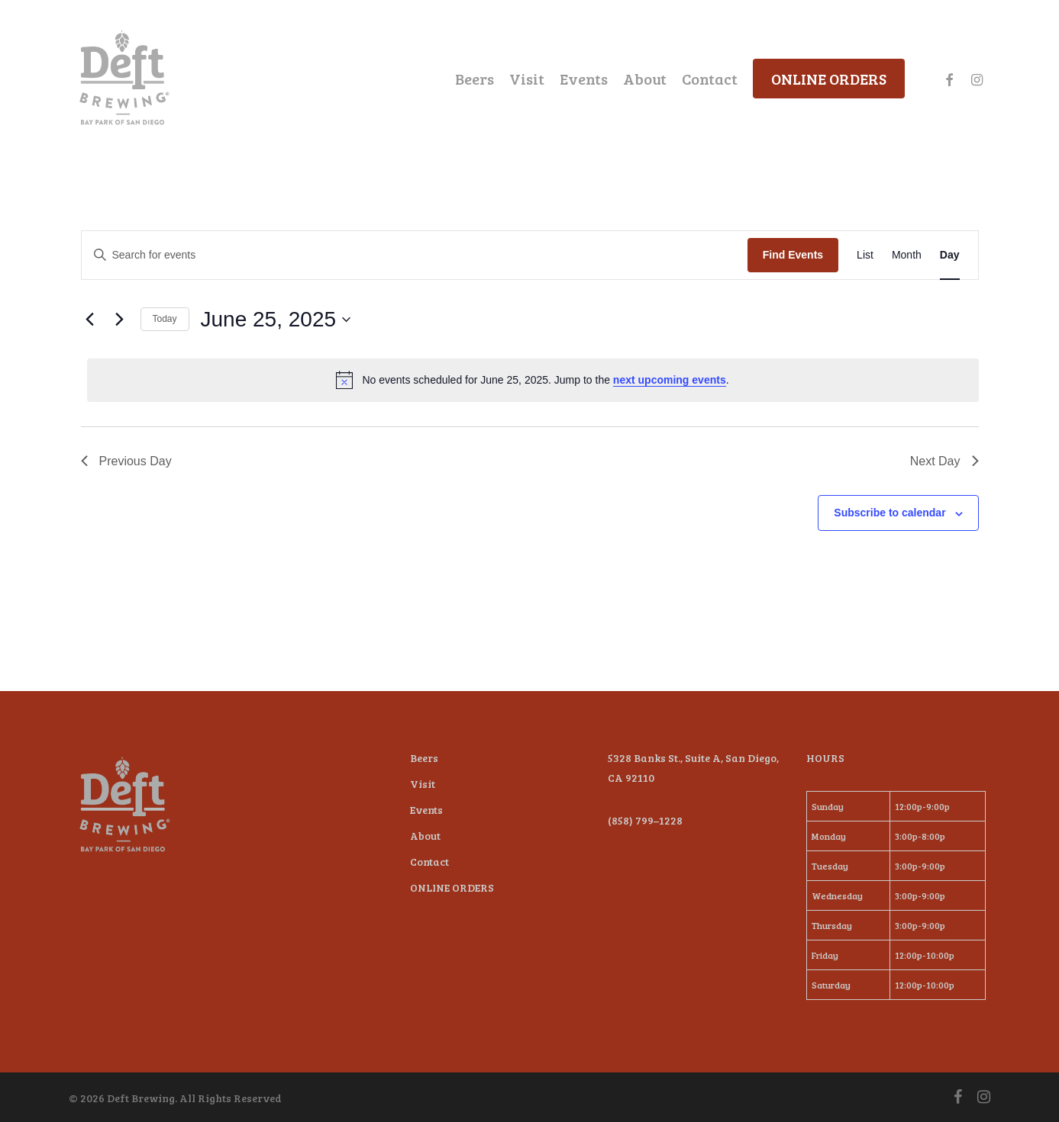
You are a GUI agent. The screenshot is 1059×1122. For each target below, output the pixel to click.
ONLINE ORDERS (452, 887)
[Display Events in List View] (865, 255)
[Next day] (120, 319)
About (425, 835)
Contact (429, 861)
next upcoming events (669, 380)
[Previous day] (90, 319)
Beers (424, 758)
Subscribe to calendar (889, 512)
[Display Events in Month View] (907, 255)
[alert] (533, 379)
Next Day (944, 461)
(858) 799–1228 (645, 820)
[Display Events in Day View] (950, 255)
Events (426, 809)
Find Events (793, 255)
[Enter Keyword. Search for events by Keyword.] (414, 255)
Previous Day (126, 461)
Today (165, 318)
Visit (422, 783)
